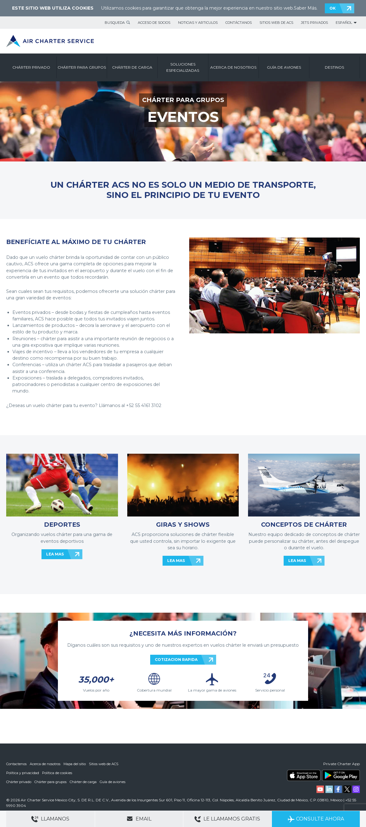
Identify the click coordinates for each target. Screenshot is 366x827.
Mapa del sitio (74, 765)
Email (139, 819)
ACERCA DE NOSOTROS (233, 67)
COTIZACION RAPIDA (176, 659)
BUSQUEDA (115, 22)
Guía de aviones (112, 782)
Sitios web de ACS (276, 22)
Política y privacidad (22, 773)
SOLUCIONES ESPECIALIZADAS (182, 67)
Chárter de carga (83, 782)
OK (332, 8)
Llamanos (50, 819)
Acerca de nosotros (45, 765)
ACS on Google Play (341, 776)
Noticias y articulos (198, 22)
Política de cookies (57, 773)
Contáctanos (238, 22)
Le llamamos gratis (227, 819)
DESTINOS (334, 67)
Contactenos (16, 765)
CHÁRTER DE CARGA (132, 67)
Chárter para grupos (50, 782)
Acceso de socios (154, 22)
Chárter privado (18, 782)
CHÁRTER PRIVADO (31, 67)
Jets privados (314, 22)
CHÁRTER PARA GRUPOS (82, 67)
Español (344, 22)
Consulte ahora (316, 819)
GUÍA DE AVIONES (284, 67)
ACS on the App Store (303, 776)
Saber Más (305, 8)
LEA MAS (55, 554)
